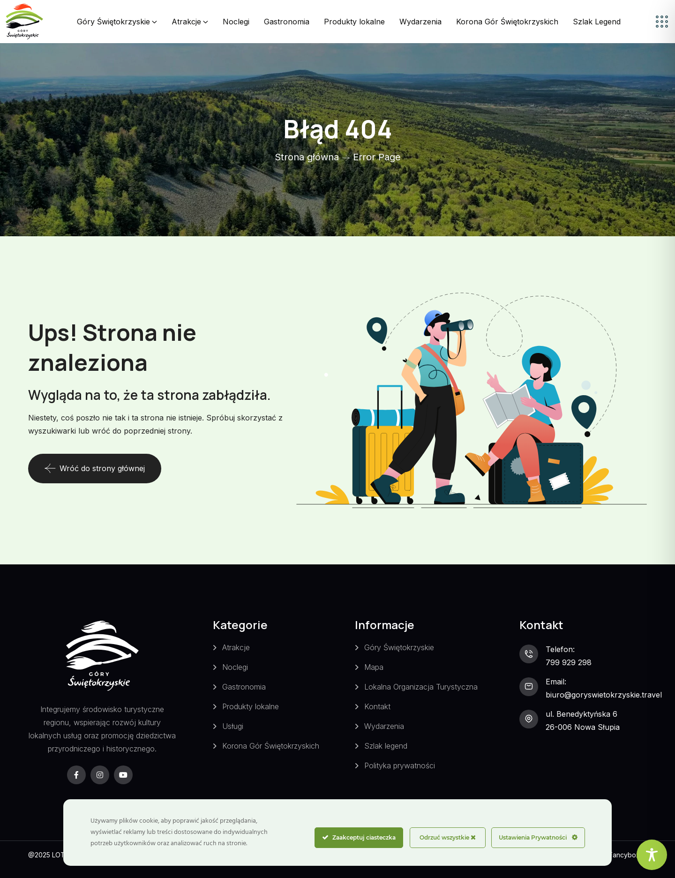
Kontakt (377, 706)
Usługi (232, 726)
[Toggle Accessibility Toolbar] (652, 855)
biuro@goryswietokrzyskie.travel (604, 694)
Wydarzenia (420, 21)
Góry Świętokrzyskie (113, 21)
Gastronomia (286, 21)
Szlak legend (385, 745)
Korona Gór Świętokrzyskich (507, 21)
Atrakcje (186, 21)
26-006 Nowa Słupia (583, 727)
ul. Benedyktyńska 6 (581, 714)
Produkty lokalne (354, 21)
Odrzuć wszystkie (448, 837)
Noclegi (236, 21)
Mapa (373, 667)
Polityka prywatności (399, 765)
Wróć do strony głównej (95, 468)
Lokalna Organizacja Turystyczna (421, 686)
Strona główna (307, 157)
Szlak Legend (597, 21)
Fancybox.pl (628, 855)
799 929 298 (569, 662)
